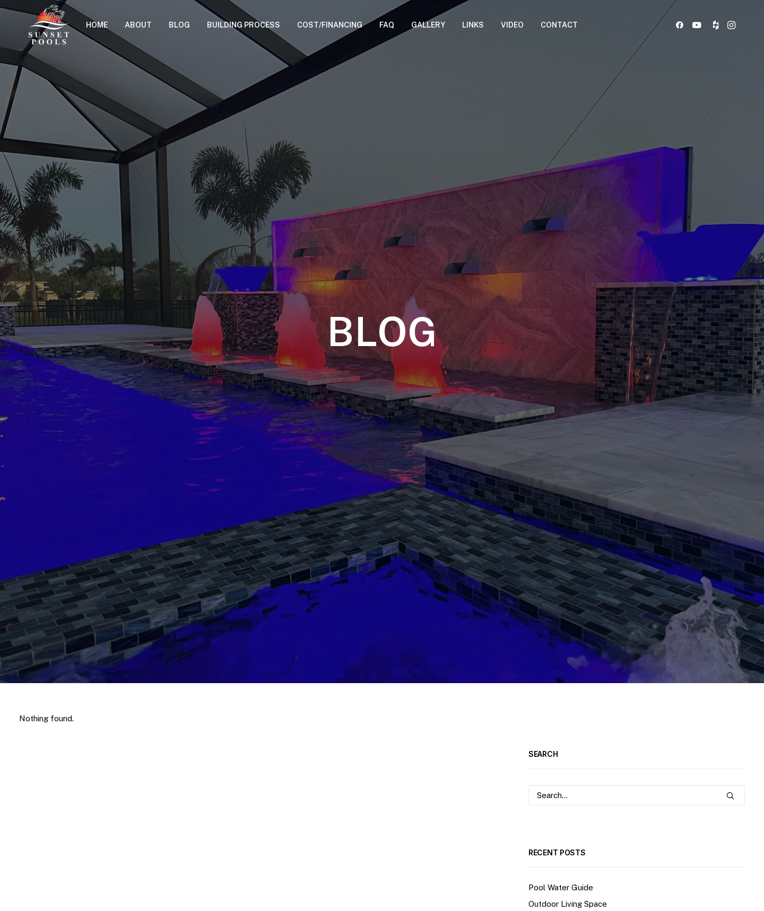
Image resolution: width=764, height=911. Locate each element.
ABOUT (138, 25)
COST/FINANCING (329, 25)
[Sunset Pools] (49, 25)
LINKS (473, 25)
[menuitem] (97, 24)
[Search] (636, 398)
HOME (97, 25)
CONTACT (559, 25)
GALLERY (428, 25)
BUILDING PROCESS (243, 25)
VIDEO (512, 25)
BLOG (179, 25)
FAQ (386, 25)
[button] (681, 24)
